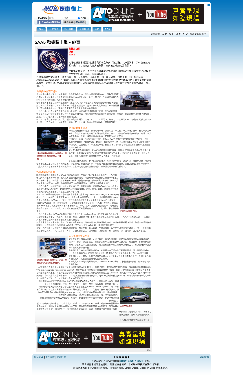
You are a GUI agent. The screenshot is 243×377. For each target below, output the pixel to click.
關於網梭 (39, 357)
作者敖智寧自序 (198, 34)
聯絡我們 (61, 357)
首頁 (41, 29)
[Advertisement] (181, 72)
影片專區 (69, 29)
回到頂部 (204, 357)
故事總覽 (155, 34)
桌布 (97, 29)
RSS (107, 29)
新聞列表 (54, 29)
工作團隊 (50, 357)
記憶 (83, 17)
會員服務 (84, 29)
